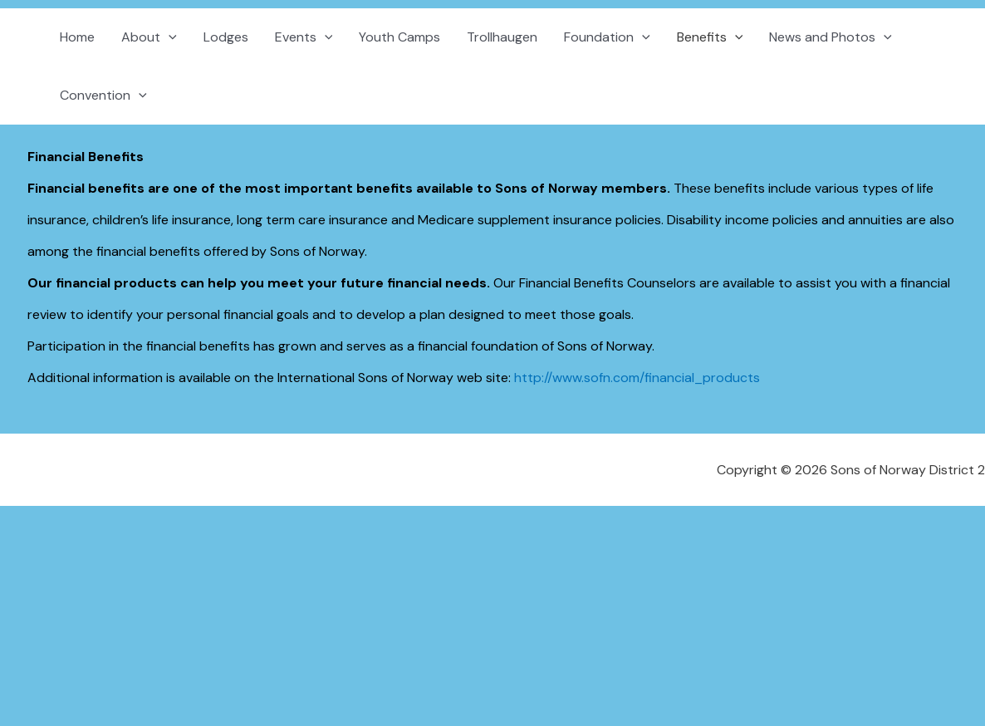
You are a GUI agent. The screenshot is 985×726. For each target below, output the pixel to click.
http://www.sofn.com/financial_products (637, 377)
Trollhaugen (502, 37)
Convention (103, 95)
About (149, 37)
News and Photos (830, 37)
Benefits (710, 37)
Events (304, 37)
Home (77, 37)
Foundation (607, 37)
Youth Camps (399, 37)
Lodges (225, 37)
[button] (168, 37)
